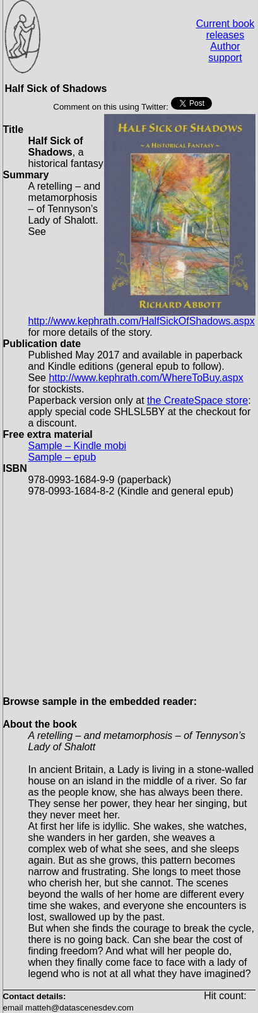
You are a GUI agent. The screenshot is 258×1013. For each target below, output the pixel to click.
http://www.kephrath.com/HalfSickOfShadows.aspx (141, 321)
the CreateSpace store (197, 400)
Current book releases (225, 29)
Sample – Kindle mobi (77, 445)
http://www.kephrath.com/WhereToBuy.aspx (146, 377)
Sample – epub (62, 457)
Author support (225, 52)
